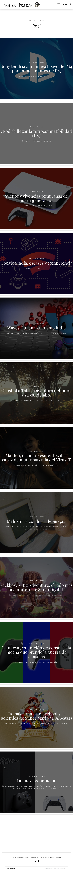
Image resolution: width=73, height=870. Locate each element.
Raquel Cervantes (20, 595)
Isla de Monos (11, 868)
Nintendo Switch (59, 723)
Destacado (40, 76)
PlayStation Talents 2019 (57, 333)
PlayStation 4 (57, 595)
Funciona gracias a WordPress (51, 868)
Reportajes (54, 527)
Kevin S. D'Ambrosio (17, 527)
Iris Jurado (26, 76)
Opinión (51, 206)
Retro (64, 527)
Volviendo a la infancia (36, 529)
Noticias (50, 76)
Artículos (41, 206)
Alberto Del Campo (27, 662)
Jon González (27, 206)
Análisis (29, 333)
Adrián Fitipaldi (32, 141)
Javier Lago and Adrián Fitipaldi (31, 465)
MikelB (31, 268)
